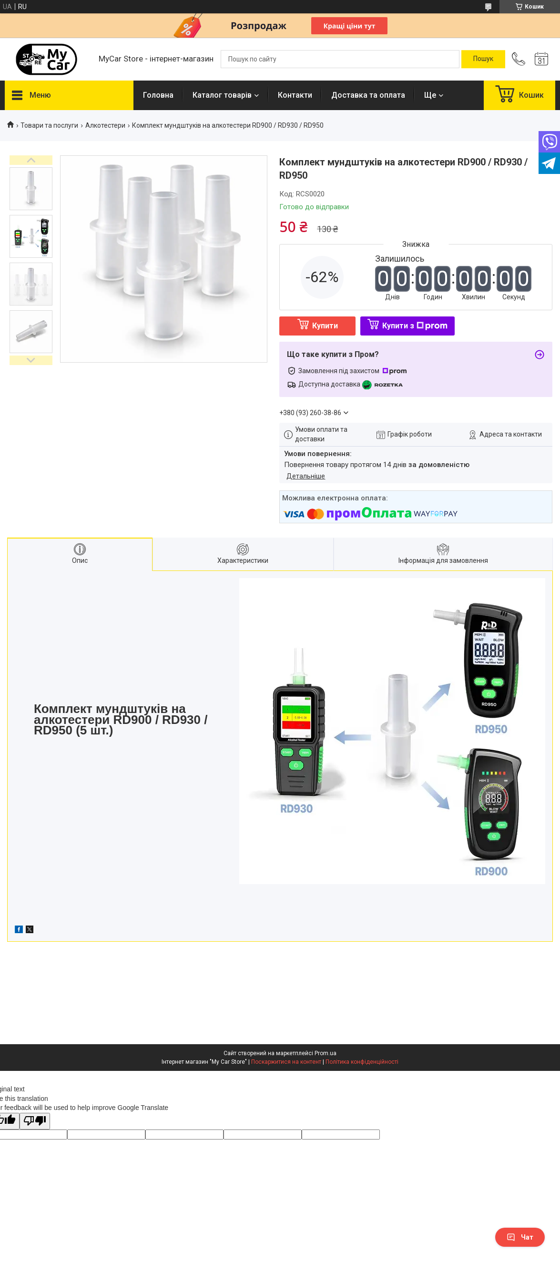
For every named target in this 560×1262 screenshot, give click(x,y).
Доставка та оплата (368, 95)
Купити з (415, 325)
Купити (325, 325)
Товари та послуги (49, 125)
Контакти (295, 95)
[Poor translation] (35, 1121)
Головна (158, 95)
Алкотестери (105, 125)
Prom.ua (325, 1053)
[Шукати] (483, 59)
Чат (520, 1237)
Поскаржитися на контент (286, 1061)
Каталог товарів (222, 95)
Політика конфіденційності (362, 1061)
